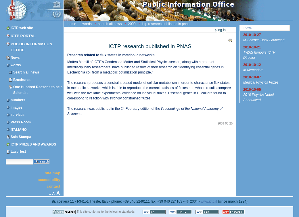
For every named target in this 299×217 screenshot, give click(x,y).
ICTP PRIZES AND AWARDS (33, 144)
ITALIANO (19, 130)
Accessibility (49, 180)
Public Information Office (31, 47)
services (17, 115)
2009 (132, 24)
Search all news (26, 72)
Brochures (21, 80)
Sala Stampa (21, 137)
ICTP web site (22, 28)
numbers (18, 100)
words (16, 65)
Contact (53, 186)
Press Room (21, 122)
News (15, 58)
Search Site (5, 158)
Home (72, 24)
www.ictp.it (209, 201)
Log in (221, 30)
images (16, 107)
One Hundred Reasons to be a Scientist (37, 90)
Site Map (52, 173)
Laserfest (18, 152)
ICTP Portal (114, 10)
